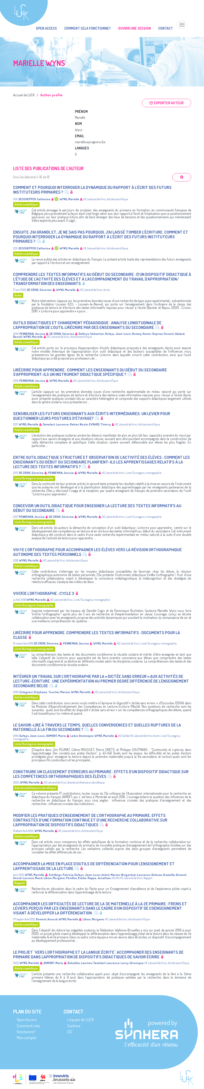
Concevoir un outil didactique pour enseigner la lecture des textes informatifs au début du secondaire (97, 508)
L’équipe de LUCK (80, 1019)
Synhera (73, 1025)
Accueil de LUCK (24, 95)
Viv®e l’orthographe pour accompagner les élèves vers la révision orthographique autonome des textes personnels (97, 552)
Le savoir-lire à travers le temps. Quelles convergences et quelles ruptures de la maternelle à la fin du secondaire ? (97, 727)
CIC (69, 1031)
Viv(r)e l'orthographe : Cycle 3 (43, 593)
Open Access (46, 28)
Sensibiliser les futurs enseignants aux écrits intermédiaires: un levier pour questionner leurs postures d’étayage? (91, 416)
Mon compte (26, 1037)
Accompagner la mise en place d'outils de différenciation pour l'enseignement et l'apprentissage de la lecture (94, 866)
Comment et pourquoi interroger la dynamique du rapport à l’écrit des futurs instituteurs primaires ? (92, 190)
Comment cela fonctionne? (87, 28)
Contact (165, 28)
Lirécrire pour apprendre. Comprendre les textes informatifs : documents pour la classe (96, 635)
